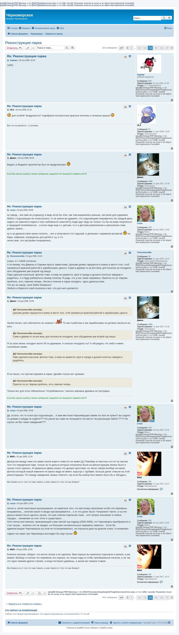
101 (149, 482)
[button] (121, 48)
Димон (140, 177)
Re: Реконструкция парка (26, 56)
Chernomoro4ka (144, 252)
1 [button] (131, 48)
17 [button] (167, 48)
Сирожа (140, 75)
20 (149, 256)
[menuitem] (24, 28)
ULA (139, 125)
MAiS (139, 477)
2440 (150, 181)
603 (149, 81)
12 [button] (139, 48)
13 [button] (144, 48)
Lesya (139, 223)
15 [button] (155, 48)
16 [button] (161, 48)
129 (149, 227)
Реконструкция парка (23, 43)
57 (149, 129)
